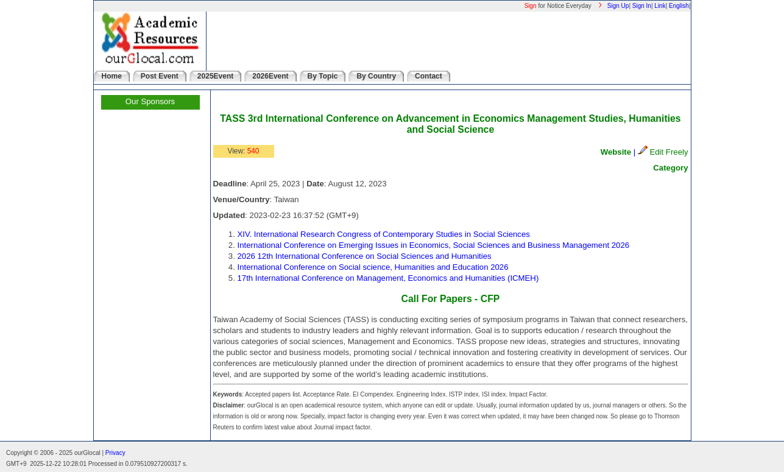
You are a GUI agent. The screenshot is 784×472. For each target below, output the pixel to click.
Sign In (641, 5)
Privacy (115, 452)
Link (659, 5)
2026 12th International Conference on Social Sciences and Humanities (365, 256)
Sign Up (618, 5)
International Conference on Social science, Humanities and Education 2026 (373, 267)
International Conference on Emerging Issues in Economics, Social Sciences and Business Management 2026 (434, 245)
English (679, 5)
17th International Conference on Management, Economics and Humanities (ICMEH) (388, 278)
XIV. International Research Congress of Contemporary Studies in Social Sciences (384, 234)
